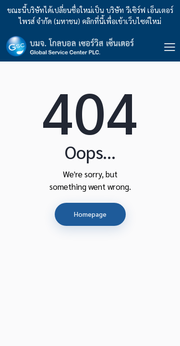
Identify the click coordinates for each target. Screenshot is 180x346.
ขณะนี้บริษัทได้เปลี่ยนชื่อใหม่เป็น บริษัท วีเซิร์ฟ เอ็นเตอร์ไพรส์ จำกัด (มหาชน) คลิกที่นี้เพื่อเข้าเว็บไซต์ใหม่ (90, 15)
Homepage (90, 214)
